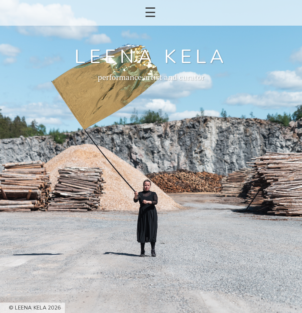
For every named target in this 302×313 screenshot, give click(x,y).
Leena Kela (150, 56)
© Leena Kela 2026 (34, 307)
